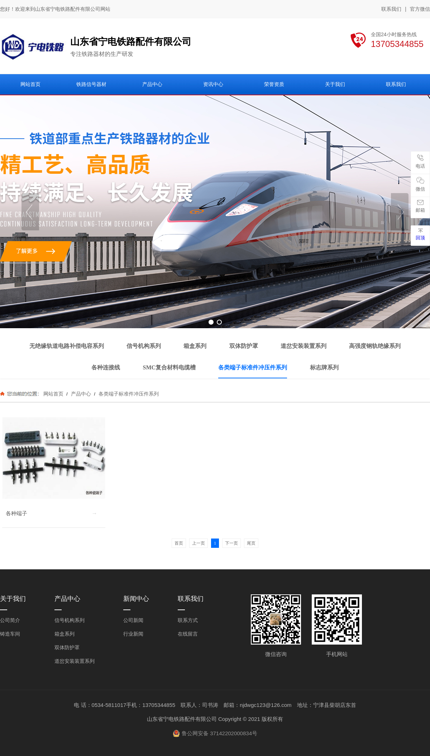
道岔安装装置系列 (74, 661)
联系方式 (188, 620)
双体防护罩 (67, 647)
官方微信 (420, 9)
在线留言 (188, 634)
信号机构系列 (69, 620)
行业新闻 (133, 634)
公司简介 (10, 620)
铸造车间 (10, 634)
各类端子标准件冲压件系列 (128, 394)
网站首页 (53, 394)
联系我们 (391, 9)
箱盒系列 (64, 634)
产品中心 (81, 394)
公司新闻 (133, 620)
